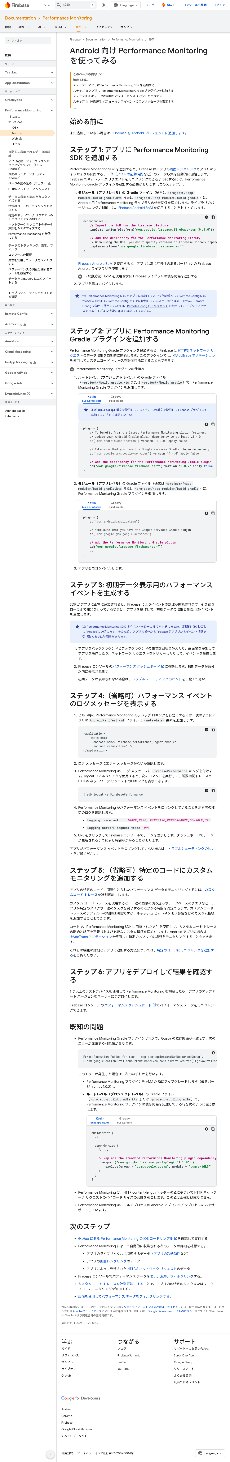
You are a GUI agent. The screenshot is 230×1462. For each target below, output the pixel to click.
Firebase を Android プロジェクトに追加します (149, 133)
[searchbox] (28, 40)
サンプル (126, 27)
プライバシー (86, 1453)
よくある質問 (182, 1375)
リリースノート (184, 1369)
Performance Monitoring (67, 18)
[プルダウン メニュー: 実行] (86, 27)
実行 (151, 39)
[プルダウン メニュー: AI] (46, 27)
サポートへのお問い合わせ (191, 1349)
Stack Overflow (184, 1355)
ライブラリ (68, 1369)
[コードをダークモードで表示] (206, 217)
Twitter (122, 1362)
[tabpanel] (147, 441)
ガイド (65, 1349)
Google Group (183, 1362)
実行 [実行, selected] (78, 27)
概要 (8, 27)
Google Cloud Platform (76, 1429)
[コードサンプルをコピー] (213, 217)
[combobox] (76, 5)
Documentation (20, 18)
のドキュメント (147, 306)
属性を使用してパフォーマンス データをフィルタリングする (123, 1297)
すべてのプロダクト (74, 1436)
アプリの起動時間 (130, 174)
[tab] (91, 399)
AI (39, 27)
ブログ (150, 5)
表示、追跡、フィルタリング (172, 1276)
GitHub (66, 1375)
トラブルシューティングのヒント (157, 679)
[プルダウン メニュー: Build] (67, 27)
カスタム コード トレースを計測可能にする (110, 1284)
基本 (21, 27)
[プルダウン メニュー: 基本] (29, 27)
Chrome (66, 1416)
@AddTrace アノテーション (194, 356)
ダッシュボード (136, 667)
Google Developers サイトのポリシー (171, 1311)
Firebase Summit (129, 1355)
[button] (25, 72)
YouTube (123, 1369)
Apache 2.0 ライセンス (87, 1311)
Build (58, 27)
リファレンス (104, 27)
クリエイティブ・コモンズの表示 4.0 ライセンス (151, 1307)
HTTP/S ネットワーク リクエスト (152, 1269)
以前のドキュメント (187, 1382)
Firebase (75, 39)
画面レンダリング (183, 169)
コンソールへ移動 (195, 5)
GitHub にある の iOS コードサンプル (125, 1239)
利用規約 (67, 1453)
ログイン (219, 5)
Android (66, 1409)
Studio (171, 5)
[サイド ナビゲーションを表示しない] (50, 1454)
